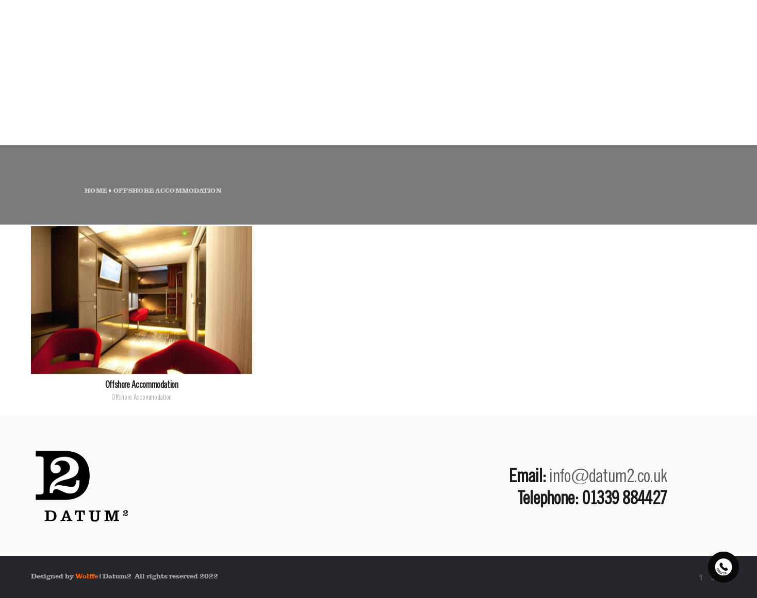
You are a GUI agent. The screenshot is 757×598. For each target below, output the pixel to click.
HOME (501, 44)
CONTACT (700, 44)
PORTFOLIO (624, 44)
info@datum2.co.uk (608, 475)
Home (96, 190)
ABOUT (556, 44)
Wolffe (86, 576)
